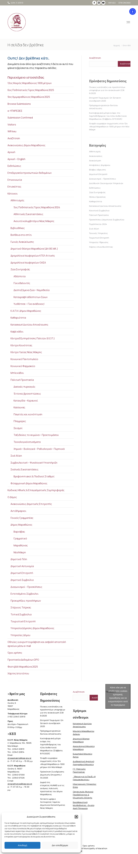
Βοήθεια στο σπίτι (21, 235)
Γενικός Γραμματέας (22, 518)
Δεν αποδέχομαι (60, 845)
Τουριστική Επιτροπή (23, 621)
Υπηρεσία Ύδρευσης (98, 242)
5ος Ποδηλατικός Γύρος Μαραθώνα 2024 (37, 207)
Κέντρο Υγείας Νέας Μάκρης (26, 352)
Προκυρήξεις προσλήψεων (26, 600)
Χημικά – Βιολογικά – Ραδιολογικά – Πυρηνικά (39, 449)
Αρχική (11, 152)
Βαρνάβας (19, 531)
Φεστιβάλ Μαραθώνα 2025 (23, 666)
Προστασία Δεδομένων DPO (23, 659)
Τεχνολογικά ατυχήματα (27, 442)
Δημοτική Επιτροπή (22, 573)
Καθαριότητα (18, 317)
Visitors (12, 124)
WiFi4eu (12, 131)
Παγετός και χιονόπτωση (28, 414)
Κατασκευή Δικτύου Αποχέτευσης (29, 324)
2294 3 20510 (15, 2)
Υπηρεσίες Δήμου (20, 635)
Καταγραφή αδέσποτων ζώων (31, 297)
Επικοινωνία (15, 179)
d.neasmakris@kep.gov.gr (19, 758)
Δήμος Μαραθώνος (21, 524)
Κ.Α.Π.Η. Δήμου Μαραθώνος (26, 311)
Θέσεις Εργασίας (97, 197)
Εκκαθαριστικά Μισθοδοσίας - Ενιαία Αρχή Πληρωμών (83, 805)
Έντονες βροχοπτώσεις (27, 393)
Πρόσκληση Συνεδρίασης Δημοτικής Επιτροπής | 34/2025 (52, 774)
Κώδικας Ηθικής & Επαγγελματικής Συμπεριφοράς (36, 490)
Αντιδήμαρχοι (18, 511)
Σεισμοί (18, 428)
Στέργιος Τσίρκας (21, 607)
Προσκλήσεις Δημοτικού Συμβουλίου (106, 219)
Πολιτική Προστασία (22, 380)
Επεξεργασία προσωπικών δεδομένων (30, 172)
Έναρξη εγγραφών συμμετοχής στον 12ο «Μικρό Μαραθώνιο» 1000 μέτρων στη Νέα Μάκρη (109, 126)
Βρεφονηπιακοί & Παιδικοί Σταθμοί (34, 476)
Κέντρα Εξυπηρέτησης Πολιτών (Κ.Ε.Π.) (33, 338)
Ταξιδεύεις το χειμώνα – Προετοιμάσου (36, 435)
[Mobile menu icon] (124, 22)
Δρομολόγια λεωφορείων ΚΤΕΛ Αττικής (33, 255)
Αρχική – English (16, 159)
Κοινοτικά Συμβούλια (99, 210)
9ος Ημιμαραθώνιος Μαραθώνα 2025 (29, 97)
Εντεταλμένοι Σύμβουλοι (24, 593)
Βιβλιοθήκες (18, 228)
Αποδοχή (22, 845)
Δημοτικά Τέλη (19, 559)
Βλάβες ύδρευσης (97, 169)
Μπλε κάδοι (17, 373)
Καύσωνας (19, 407)
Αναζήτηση (14, 138)
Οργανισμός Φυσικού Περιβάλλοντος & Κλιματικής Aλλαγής (83, 794)
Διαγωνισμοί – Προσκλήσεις (26, 587)
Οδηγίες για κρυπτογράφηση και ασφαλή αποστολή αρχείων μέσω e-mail (37, 644)
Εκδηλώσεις (14, 166)
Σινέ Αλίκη (16, 455)
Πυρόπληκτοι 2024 (98, 224)
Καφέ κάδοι (17, 331)
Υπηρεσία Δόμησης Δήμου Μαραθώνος (32, 628)
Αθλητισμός (17, 200)
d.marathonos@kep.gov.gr (20, 783)
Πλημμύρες (20, 421)
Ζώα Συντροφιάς (20, 269)
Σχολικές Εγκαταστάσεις (24, 469)
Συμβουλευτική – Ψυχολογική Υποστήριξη (34, 462)
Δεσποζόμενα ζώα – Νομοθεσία (31, 290)
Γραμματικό (20, 538)
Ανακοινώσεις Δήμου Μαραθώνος (26, 145)
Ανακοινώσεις (95, 156)
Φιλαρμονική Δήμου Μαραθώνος (29, 483)
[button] (76, 816)
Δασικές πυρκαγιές (24, 386)
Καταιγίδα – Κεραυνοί (26, 400)
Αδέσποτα (19, 276)
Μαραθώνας (21, 545)
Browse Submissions (19, 103)
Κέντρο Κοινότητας (21, 345)
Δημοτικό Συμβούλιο (22, 580)
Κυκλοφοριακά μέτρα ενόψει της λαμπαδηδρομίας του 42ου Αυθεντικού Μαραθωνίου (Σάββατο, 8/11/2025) (108, 116)
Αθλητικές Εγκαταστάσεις (28, 214)
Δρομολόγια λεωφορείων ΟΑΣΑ (28, 262)
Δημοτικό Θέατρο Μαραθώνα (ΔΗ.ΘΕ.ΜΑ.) (34, 248)
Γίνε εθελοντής (22, 283)
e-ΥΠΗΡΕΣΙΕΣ (15, 110)
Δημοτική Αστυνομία (22, 566)
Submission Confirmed (20, 117)
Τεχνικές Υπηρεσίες (98, 233)
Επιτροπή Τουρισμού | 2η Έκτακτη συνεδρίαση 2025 (51, 723)
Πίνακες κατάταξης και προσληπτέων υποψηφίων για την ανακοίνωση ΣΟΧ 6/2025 (107, 90)
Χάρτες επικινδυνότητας (101, 246)
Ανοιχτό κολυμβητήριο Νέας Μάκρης (34, 221)
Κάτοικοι (13, 193)
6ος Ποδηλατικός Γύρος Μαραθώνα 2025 (31, 90)
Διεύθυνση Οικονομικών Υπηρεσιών (106, 183)
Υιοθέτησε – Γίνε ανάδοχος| (29, 304)
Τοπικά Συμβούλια (21, 614)
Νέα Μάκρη (20, 552)
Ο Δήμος (12, 497)
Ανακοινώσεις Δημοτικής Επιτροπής (31, 504)
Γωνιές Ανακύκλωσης (22, 242)
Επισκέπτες (14, 186)
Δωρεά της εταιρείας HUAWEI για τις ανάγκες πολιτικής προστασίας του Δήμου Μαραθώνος (52, 788)
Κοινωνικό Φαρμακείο (23, 366)
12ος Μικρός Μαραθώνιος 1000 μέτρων (30, 83)
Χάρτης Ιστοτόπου (18, 673)
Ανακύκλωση (95, 160)
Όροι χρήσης (15, 652)
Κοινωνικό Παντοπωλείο (24, 359)
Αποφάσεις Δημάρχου (99, 165)
